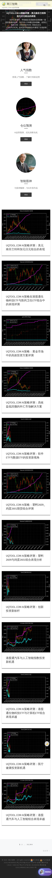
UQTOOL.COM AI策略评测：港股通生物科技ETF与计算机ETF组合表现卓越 (25, 712)
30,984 (30, 844)
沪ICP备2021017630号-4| (28, 862)
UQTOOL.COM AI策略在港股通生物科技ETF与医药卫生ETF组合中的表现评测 (25, 300)
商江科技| (35, 860)
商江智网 (11, 860)
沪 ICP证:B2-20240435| (31, 865)
